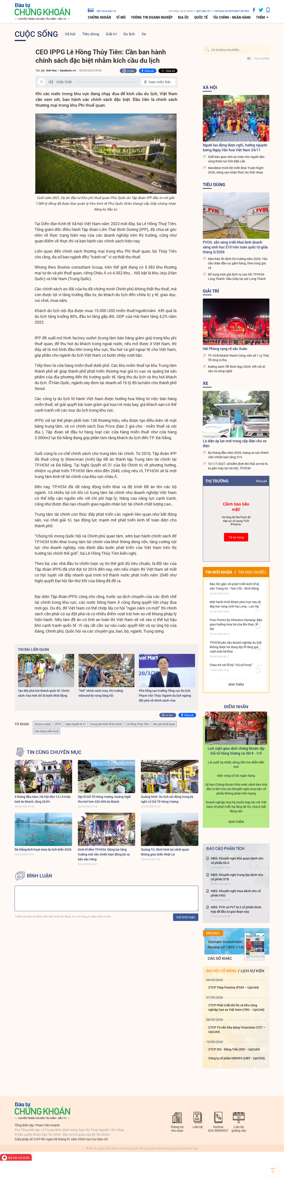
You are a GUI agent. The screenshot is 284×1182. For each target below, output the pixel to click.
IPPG (58, 724)
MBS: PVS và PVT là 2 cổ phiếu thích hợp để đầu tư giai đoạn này (236, 909)
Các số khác (220, 958)
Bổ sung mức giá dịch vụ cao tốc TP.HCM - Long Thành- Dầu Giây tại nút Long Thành (237, 276)
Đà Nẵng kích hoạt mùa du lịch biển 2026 (43, 849)
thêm (260, 17)
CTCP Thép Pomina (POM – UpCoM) (233, 987)
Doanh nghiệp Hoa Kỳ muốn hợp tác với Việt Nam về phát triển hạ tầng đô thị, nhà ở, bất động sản (236, 806)
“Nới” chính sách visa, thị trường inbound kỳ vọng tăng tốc (101, 693)
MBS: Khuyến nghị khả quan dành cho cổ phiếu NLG (237, 860)
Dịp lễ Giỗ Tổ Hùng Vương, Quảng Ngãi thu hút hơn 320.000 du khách (104, 799)
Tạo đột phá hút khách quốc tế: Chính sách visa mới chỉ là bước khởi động (43, 693)
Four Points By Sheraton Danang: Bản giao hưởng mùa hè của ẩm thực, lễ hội (236, 624)
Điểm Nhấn (236, 706)
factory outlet (43, 724)
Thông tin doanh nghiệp (152, 17)
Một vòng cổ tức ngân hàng (236, 775)
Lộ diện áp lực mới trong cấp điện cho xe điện (234, 443)
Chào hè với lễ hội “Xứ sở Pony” (231, 665)
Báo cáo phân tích (225, 848)
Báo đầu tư (203, 11)
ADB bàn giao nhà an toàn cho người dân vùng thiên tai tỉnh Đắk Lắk (236, 159)
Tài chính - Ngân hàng (232, 17)
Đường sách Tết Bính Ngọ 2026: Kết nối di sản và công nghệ (236, 368)
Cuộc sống (36, 34)
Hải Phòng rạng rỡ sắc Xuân (225, 348)
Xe (144, 33)
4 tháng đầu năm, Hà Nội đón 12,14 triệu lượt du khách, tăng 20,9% (43, 799)
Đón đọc (213, 933)
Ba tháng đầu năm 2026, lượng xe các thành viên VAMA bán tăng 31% (238, 454)
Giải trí (111, 33)
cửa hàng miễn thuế (46, 731)
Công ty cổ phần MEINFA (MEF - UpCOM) (236, 1058)
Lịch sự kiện (252, 970)
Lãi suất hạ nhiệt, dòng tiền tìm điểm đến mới (236, 764)
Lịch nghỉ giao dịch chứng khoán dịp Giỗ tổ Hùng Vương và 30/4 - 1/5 (236, 750)
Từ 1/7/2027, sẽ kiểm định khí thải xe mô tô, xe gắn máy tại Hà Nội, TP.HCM (238, 466)
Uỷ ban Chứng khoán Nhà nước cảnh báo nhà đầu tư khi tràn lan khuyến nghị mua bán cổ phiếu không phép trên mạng (236, 788)
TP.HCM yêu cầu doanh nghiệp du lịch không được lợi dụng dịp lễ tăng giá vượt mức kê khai (236, 646)
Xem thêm (236, 684)
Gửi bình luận (185, 917)
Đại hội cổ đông (221, 970)
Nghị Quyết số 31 (75, 724)
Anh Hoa (51, 70)
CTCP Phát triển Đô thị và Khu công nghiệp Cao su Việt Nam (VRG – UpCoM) (236, 1007)
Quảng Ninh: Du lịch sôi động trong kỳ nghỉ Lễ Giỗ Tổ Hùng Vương (167, 799)
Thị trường (217, 481)
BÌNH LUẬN (39, 876)
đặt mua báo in (102, 10)
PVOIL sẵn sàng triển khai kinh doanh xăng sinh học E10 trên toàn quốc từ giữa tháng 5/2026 (235, 247)
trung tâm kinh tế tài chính (106, 724)
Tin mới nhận (218, 572)
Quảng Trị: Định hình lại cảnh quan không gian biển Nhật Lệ (165, 851)
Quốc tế (201, 17)
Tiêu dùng (90, 33)
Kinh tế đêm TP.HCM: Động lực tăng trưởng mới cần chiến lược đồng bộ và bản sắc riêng (104, 854)
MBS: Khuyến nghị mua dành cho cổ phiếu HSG (236, 893)
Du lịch (129, 33)
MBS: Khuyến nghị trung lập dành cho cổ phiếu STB (237, 877)
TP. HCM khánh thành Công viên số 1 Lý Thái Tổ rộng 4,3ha (238, 357)
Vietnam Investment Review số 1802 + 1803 (227, 944)
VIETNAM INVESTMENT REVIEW (231, 11)
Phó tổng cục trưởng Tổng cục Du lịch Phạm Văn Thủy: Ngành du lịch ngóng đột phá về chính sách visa (165, 695)
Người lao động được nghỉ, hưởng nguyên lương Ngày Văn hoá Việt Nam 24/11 (235, 147)
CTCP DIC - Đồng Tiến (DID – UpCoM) (234, 1049)
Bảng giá (261, 481)
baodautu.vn (68, 70)
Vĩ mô (121, 17)
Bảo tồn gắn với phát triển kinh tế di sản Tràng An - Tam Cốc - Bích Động (234, 586)
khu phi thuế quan (164, 724)
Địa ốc (183, 17)
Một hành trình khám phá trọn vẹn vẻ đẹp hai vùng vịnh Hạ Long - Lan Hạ (235, 604)
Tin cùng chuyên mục (54, 752)
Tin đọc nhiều (252, 572)
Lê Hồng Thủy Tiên (137, 724)
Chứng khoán (99, 17)
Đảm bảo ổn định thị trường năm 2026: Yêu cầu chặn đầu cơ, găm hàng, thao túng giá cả (237, 263)
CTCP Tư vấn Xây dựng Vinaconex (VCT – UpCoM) (237, 1029)
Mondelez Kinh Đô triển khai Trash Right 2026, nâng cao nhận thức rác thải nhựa (236, 170)
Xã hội (70, 33)
